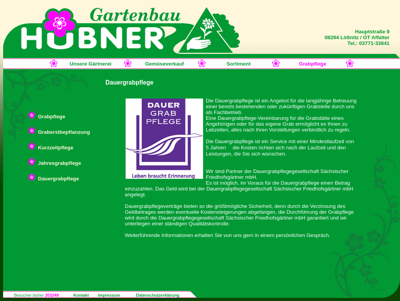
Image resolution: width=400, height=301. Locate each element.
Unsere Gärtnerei (90, 64)
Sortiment (238, 64)
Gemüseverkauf (164, 64)
